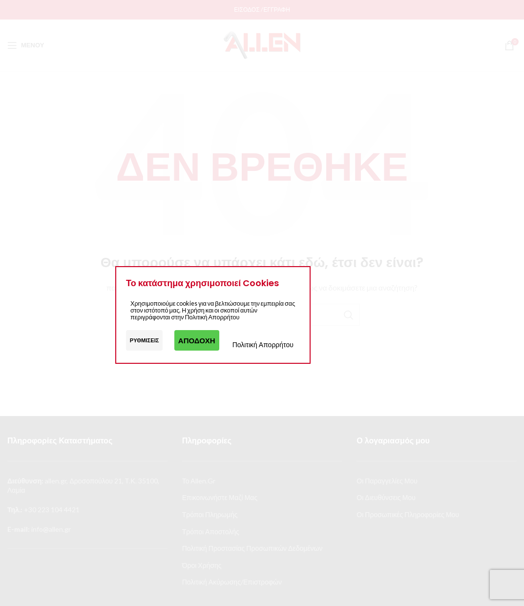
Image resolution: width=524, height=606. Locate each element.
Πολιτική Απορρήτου (262, 344)
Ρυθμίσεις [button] (144, 340)
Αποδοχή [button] (196, 340)
